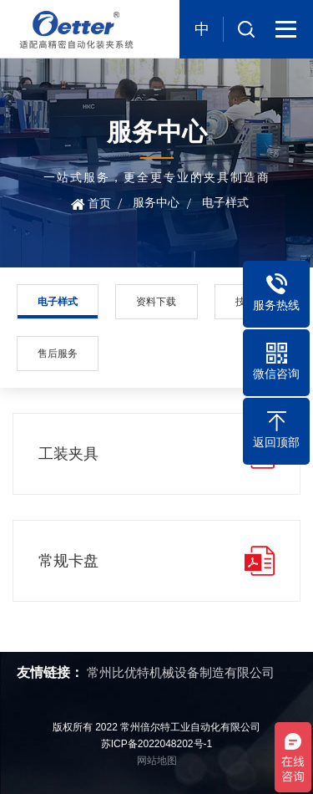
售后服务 (58, 353)
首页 (99, 203)
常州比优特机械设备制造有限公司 (181, 672)
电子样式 (225, 202)
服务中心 (156, 202)
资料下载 (156, 302)
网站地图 (157, 760)
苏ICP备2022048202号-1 (156, 744)
